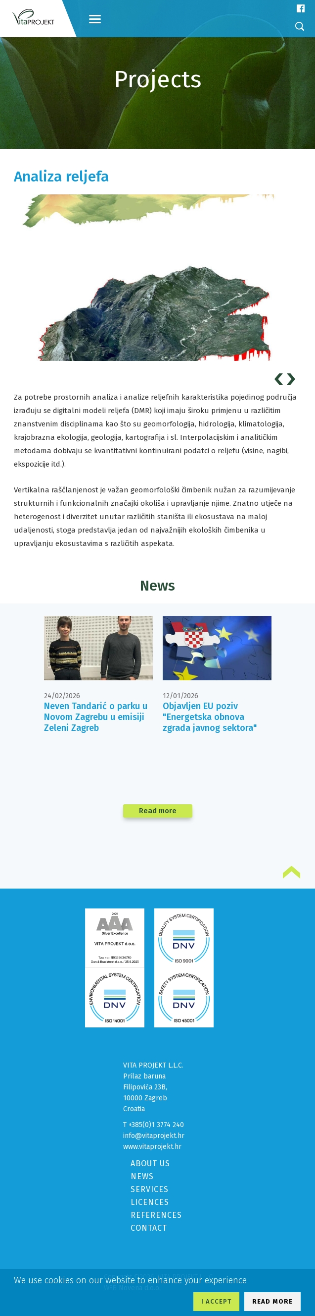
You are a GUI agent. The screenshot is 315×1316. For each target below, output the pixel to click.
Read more (158, 810)
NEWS (142, 1176)
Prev (280, 379)
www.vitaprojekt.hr (152, 1146)
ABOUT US (150, 1163)
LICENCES (150, 1202)
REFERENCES (156, 1215)
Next (292, 379)
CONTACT (149, 1228)
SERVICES (150, 1189)
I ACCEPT (216, 1301)
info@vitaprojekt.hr (153, 1136)
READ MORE (272, 1301)
